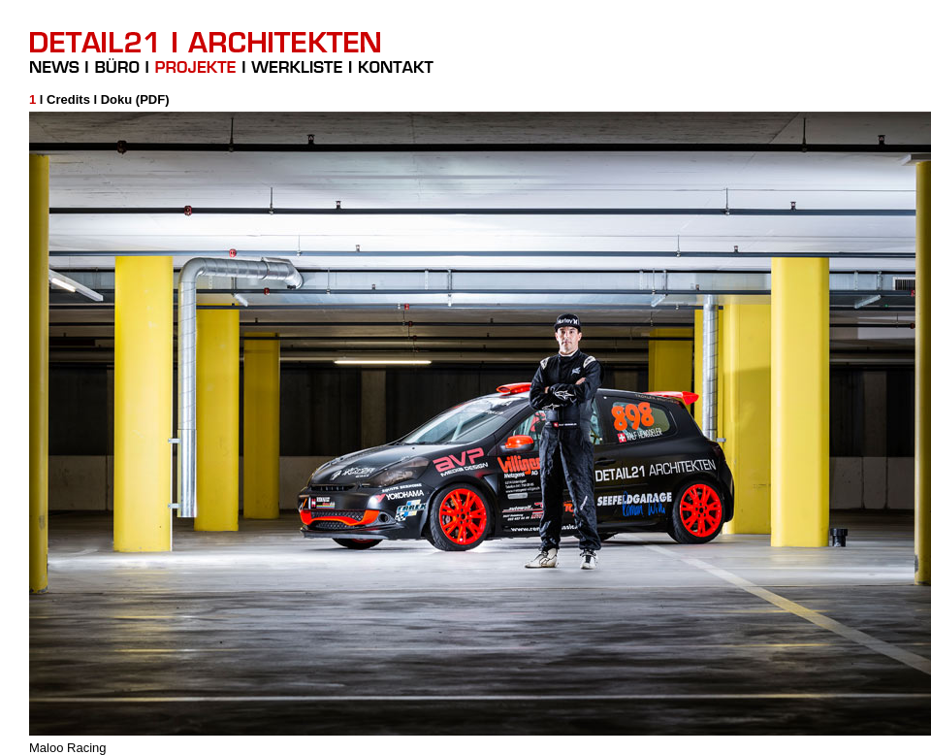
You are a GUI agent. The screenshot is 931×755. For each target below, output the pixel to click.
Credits (68, 99)
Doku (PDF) (135, 99)
